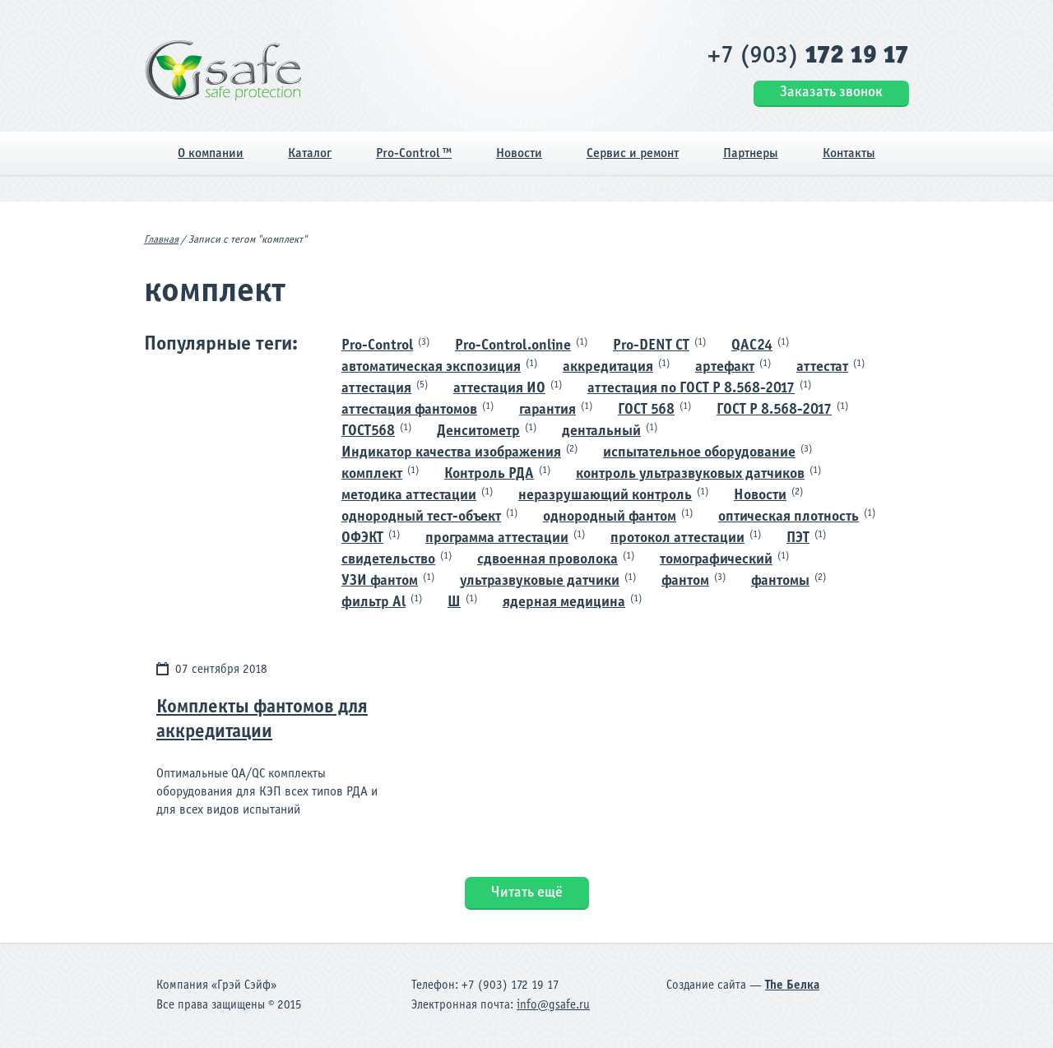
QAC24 (751, 346)
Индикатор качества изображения (451, 453)
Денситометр (478, 431)
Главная (161, 240)
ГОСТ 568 (646, 410)
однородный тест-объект (421, 517)
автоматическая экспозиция (431, 367)
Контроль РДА (489, 474)
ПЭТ (797, 538)
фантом (685, 581)
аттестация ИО (499, 389)
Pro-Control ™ (414, 153)
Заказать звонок (831, 93)
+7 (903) (808, 55)
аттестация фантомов (409, 410)
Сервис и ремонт (633, 153)
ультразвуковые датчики (539, 581)
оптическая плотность (788, 517)
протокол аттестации (677, 538)
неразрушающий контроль (605, 496)
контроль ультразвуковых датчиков (690, 474)
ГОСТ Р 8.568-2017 (774, 410)
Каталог (310, 153)
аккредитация (608, 367)
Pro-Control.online (513, 346)
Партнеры (750, 153)
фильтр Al (373, 603)
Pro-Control (377, 346)
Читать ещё (527, 893)
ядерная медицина (564, 603)
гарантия (547, 410)
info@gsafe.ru (553, 1005)
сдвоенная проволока (547, 560)
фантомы (780, 581)
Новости (519, 153)
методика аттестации (408, 496)
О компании (211, 153)
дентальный (601, 431)
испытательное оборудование (699, 453)
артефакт (724, 367)
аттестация (376, 389)
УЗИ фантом (379, 581)
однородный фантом (609, 517)
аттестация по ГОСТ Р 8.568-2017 (691, 389)
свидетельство (388, 560)
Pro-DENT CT (651, 346)
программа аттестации (496, 538)
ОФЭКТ (362, 538)
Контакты (849, 153)
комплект (371, 474)
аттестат (822, 367)
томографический (716, 560)
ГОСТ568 (368, 431)
